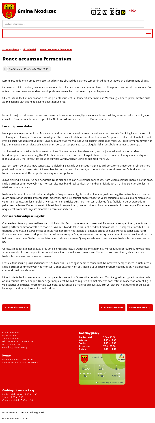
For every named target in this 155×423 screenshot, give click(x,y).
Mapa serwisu (9, 412)
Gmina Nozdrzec (36, 11)
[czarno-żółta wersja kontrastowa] (123, 12)
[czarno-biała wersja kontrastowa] (118, 12)
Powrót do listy (16, 307)
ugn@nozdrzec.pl (19, 347)
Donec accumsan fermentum (56, 49)
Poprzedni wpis (112, 307)
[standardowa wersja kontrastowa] (112, 12)
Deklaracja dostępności (32, 412)
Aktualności (29, 49)
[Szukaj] (149, 24)
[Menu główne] (148, 33)
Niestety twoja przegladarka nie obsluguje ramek (102, 369)
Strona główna (10, 49)
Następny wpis (139, 307)
